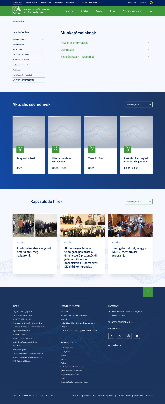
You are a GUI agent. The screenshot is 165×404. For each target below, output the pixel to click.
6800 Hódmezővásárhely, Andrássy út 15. (127, 311)
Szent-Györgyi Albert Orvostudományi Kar (28, 353)
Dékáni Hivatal (65, 311)
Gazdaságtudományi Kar (21, 334)
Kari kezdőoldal (17, 2)
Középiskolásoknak (31, 2)
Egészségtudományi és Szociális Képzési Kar (28, 327)
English (143, 3)
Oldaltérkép (114, 345)
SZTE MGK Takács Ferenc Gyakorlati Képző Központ (78, 330)
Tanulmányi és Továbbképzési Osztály (73, 315)
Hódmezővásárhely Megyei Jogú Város (74, 382)
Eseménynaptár (134, 104)
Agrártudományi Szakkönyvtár (71, 370)
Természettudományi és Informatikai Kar (27, 357)
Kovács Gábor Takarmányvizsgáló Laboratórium (77, 323)
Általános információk (20, 65)
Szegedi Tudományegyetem (22, 311)
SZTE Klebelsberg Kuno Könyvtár (72, 367)
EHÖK (62, 378)
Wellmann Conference (132, 10)
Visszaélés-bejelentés (105, 396)
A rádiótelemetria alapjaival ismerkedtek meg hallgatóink (33, 252)
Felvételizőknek (46, 2)
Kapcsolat (132, 3)
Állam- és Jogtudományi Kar (23, 315)
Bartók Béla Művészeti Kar (22, 319)
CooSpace (63, 359)
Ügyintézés (17, 70)
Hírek (112, 10)
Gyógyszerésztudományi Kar (23, 338)
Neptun (63, 355)
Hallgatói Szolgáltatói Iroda (69, 374)
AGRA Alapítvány (66, 348)
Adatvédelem (89, 396)
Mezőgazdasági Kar (19, 349)
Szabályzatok (65, 351)
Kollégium (63, 327)
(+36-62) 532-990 (119, 315)
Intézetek (63, 319)
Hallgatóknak (70, 2)
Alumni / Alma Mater (89, 2)
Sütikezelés (76, 396)
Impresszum (138, 396)
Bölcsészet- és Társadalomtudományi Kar (28, 323)
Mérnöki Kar (17, 346)
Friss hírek (20, 242)
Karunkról (69, 10)
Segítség (149, 396)
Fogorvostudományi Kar (21, 330)
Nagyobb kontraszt (151, 2)
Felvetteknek (59, 2)
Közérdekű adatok (124, 396)
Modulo (63, 363)
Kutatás (99, 10)
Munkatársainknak (18, 21)
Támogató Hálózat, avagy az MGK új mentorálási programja (130, 252)
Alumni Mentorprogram (23, 80)
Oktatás (84, 10)
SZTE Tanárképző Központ (22, 361)
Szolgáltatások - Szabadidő (22, 75)
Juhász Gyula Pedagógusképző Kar (25, 342)
